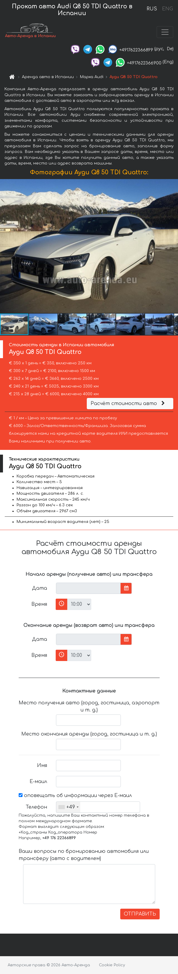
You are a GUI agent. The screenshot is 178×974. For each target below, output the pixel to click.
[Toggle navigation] (165, 32)
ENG (167, 9)
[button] (172, 246)
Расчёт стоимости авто (128, 403)
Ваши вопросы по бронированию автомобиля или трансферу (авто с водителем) (84, 855)
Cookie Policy (112, 965)
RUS (152, 9)
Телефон (36, 807)
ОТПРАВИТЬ (140, 914)
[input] (88, 588)
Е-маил (38, 781)
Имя (42, 765)
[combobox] (68, 807)
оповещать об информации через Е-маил (75, 795)
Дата (39, 588)
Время (39, 604)
